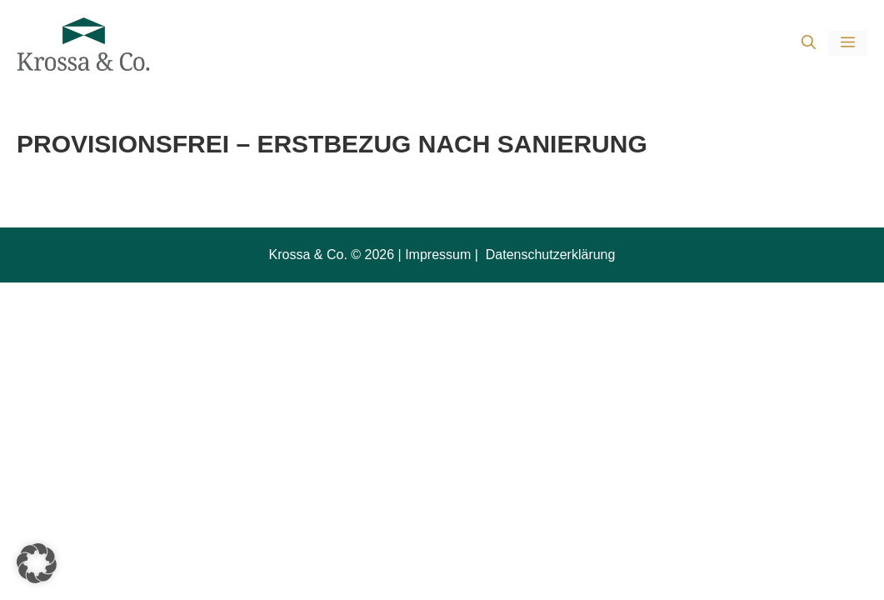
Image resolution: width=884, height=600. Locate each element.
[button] (808, 44)
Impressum (438, 255)
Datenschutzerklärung (548, 255)
